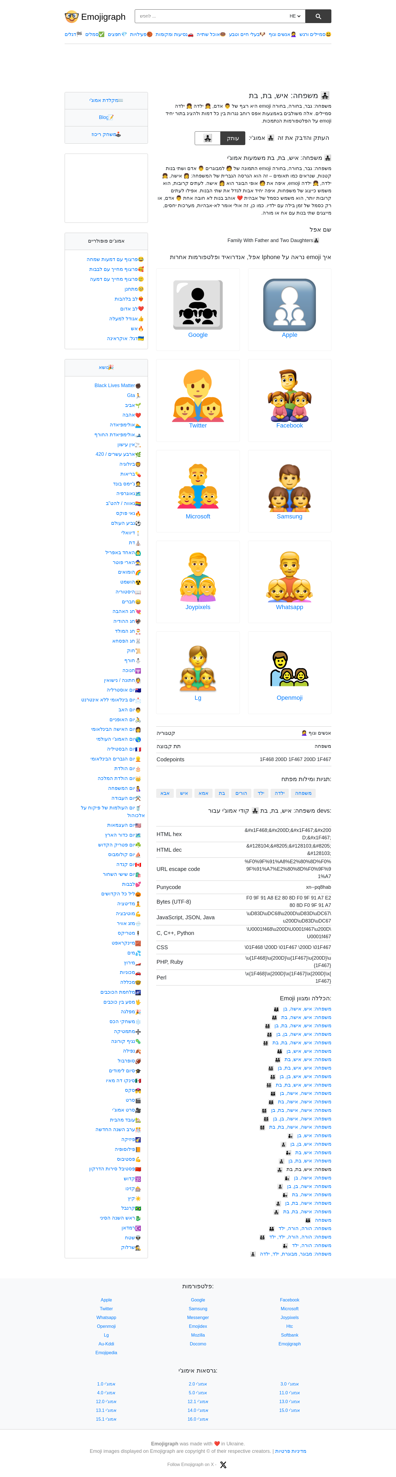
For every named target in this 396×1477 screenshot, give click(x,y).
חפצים (117, 34)
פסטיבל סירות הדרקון (115, 1168)
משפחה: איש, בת (308, 1152)
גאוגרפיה (128, 493)
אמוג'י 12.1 (198, 1401)
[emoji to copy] (208, 138)
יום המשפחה (124, 788)
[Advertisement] (198, 67)
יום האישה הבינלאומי (116, 729)
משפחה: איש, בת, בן (305, 1161)
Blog (106, 117)
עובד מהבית (125, 1120)
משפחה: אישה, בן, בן (304, 1186)
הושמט (130, 582)
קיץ (134, 1198)
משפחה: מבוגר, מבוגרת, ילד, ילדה (290, 1254)
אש (138, 328)
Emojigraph (103, 17)
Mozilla (198, 1335)
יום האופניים (125, 719)
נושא (106, 367)
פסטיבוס (129, 1159)
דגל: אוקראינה (126, 338)
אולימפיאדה (125, 424)
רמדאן (131, 1228)
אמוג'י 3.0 (289, 1384)
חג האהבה (126, 611)
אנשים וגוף (282, 34)
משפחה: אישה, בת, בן (303, 1203)
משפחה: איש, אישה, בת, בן (298, 1025)
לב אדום (132, 309)
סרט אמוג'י (126, 1110)
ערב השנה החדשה (118, 1129)
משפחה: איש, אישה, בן (302, 1009)
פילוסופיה (128, 1149)
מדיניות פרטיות (290, 1451)
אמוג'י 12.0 (106, 1401)
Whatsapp (289, 607)
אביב (133, 405)
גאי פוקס (128, 513)
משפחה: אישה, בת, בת (302, 1211)
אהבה (131, 415)
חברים (131, 601)
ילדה (280, 793)
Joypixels (198, 607)
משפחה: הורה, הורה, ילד (300, 1228)
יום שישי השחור (122, 874)
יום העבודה (126, 798)
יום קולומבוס (124, 854)
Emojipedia (106, 1352)
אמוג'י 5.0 (198, 1392)
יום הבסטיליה (124, 749)
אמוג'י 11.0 (289, 1392)
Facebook (289, 425)
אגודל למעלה (127, 318)
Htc (289, 1326)
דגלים (73, 34)
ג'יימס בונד (127, 484)
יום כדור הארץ (123, 835)
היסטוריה (128, 592)
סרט (133, 1100)
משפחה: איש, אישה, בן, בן (298, 1034)
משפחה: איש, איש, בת (303, 1059)
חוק (134, 650)
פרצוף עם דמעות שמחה (116, 259)
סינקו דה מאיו (123, 1080)
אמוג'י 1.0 (106, 1384)
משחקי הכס (125, 1021)
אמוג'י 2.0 (198, 1384)
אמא (203, 793)
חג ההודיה (127, 621)
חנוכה (131, 670)
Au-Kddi (106, 1344)
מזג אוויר (129, 923)
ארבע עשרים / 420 (118, 454)
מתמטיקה (127, 1031)
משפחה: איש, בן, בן (305, 1144)
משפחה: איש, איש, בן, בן (300, 1076)
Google (198, 334)
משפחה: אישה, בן (307, 1178)
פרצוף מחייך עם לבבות (117, 269)
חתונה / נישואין (122, 680)
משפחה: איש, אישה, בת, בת (297, 1042)
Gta (134, 395)
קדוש (132, 1178)
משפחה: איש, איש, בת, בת (298, 1085)
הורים (241, 793)
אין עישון (129, 444)
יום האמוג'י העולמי (118, 739)
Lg (198, 697)
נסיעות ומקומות (175, 34)
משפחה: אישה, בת (306, 1194)
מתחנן (135, 289)
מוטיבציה (128, 913)
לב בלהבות (130, 299)
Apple (289, 334)
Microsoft (198, 516)
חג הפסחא (126, 641)
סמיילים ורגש (315, 34)
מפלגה (131, 1011)
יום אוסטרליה (124, 690)
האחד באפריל (123, 552)
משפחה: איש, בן (309, 1135)
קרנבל (131, 1208)
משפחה (303, 793)
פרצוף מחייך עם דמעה (117, 279)
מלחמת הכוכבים (120, 992)
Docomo (198, 1344)
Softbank (289, 1335)
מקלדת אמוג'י (106, 100)
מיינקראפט (126, 943)
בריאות (130, 474)
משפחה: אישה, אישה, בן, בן (297, 1118)
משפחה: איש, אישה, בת (301, 1017)
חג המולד (128, 631)
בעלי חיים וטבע (247, 34)
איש (184, 793)
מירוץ (132, 962)
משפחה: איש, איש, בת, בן (299, 1068)
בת (222, 793)
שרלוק (131, 1247)
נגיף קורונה (126, 1041)
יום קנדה (128, 864)
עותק (233, 136)
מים (134, 953)
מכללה (130, 982)
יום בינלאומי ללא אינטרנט (111, 700)
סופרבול (129, 1061)
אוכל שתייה (211, 34)
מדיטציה (129, 903)
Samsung (289, 516)
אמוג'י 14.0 (198, 1410)
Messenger (198, 1317)
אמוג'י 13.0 (289, 1401)
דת (135, 542)
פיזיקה (131, 1139)
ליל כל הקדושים (121, 893)
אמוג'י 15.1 (106, 1419)
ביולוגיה (130, 464)
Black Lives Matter (118, 385)
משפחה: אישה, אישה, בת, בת (295, 1127)
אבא (165, 793)
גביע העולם (126, 523)
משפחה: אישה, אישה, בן (300, 1093)
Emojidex (198, 1326)
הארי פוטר (127, 562)
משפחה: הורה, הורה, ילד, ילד (295, 1237)
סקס (133, 1090)
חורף (132, 660)
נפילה (132, 1051)
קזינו (133, 1188)
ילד (261, 793)
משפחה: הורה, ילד (306, 1245)
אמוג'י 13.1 (106, 1410)
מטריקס (129, 933)
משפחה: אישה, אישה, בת (299, 1101)
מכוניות (130, 972)
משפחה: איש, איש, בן (304, 1051)
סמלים (95, 34)
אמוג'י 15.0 (289, 1410)
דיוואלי (131, 532)
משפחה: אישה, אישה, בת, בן (296, 1110)
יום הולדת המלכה (119, 778)
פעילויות (141, 34)
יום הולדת (127, 768)
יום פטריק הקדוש (119, 845)
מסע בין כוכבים (122, 1002)
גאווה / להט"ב (123, 503)
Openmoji (289, 697)
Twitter (198, 425)
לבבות (131, 884)
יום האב (130, 709)
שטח (133, 1237)
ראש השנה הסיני (120, 1218)
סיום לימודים (125, 1070)
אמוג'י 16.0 (198, 1419)
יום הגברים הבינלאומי (115, 759)
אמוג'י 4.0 (106, 1392)
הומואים (129, 572)
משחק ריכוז (106, 134)
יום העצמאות (124, 825)
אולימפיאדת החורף (117, 434)
